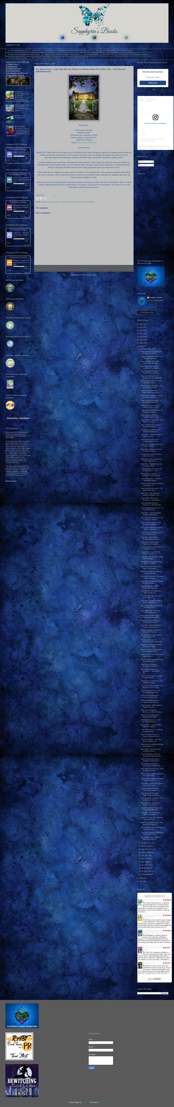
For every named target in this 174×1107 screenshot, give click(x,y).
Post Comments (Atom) (88, 275)
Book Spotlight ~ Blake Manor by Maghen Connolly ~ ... (151, 706)
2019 (141, 346)
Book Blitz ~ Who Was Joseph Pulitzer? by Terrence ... (150, 611)
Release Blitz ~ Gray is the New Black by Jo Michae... (151, 726)
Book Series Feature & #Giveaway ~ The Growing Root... (152, 528)
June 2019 (144, 858)
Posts (141, 161)
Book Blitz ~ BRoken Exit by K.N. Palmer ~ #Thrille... (152, 445)
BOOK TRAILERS (108, 54)
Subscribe (152, 83)
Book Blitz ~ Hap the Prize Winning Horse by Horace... (150, 538)
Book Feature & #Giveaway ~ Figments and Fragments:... (150, 543)
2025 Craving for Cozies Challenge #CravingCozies (134, 54)
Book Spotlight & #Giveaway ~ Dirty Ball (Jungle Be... (151, 426)
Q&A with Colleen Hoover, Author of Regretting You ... (152, 677)
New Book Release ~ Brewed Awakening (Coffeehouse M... (151, 755)
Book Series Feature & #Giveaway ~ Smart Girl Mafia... (152, 577)
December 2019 (146, 349)
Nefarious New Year (149, 963)
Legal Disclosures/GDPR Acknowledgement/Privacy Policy (62, 54)
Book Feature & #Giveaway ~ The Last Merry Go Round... (152, 518)
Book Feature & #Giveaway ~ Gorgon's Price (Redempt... (150, 372)
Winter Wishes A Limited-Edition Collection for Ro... (151, 455)
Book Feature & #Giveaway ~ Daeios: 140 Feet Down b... (150, 735)
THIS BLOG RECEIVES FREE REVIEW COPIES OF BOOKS (114, 50)
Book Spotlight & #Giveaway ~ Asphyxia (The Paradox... (151, 701)
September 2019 (146, 849)
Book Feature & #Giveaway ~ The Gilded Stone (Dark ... (152, 489)
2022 (141, 337)
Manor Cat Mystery (87, 202)
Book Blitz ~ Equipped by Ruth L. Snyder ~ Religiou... (152, 601)
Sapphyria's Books (156, 297)
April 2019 (145, 865)
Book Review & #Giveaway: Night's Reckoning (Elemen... (151, 794)
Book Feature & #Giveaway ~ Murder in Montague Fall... (150, 616)
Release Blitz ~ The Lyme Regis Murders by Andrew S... (151, 838)
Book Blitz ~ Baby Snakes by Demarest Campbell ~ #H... (150, 494)
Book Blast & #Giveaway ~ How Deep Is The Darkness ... (151, 567)
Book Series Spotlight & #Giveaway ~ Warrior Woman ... (152, 711)
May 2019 (144, 862)
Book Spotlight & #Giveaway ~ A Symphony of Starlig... (151, 411)
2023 (141, 333)
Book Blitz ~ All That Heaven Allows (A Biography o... (150, 813)
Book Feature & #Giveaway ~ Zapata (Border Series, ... (150, 716)
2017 (141, 881)
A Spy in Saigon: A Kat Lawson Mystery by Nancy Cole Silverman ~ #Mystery (22, 107)
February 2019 (146, 871)
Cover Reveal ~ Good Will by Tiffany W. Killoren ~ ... (150, 553)
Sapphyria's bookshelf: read (154, 896)
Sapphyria (16, 152)
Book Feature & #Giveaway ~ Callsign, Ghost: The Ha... (150, 440)
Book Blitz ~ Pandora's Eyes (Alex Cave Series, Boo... (152, 465)
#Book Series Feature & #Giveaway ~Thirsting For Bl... (151, 641)
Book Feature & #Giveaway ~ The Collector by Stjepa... (152, 682)
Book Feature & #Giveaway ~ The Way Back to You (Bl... (152, 386)
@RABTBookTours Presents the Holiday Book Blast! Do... (151, 809)
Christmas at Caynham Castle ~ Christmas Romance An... (151, 430)
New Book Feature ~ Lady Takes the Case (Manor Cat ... (151, 740)
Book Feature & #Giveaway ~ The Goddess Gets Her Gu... (152, 799)
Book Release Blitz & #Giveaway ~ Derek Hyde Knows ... (151, 460)
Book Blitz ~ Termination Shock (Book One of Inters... (151, 450)
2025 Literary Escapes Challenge (17, 58)
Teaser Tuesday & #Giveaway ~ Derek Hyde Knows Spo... (151, 691)
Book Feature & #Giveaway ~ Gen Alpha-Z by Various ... (152, 421)
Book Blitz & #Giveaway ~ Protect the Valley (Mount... (152, 582)
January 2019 (145, 874)
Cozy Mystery (65, 202)
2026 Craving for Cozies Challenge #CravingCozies (46, 58)
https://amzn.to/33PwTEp (87, 143)
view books (26, 162)
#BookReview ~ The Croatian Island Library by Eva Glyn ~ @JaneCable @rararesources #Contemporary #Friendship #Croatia (17, 96)
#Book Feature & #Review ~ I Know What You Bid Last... (150, 391)
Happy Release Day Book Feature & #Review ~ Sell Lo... (151, 352)
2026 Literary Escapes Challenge (75, 58)
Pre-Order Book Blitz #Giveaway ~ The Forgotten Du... (152, 597)
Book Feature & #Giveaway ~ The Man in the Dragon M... (152, 823)
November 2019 (146, 843)
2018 (141, 878)
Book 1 (56, 202)
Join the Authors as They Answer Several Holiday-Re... (151, 650)
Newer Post (41, 268)
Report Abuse (11, 481)
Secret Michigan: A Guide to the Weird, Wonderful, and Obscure (153, 931)
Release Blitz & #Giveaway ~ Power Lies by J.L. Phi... (150, 696)
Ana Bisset (146, 951)
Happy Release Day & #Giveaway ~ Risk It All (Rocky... (152, 357)
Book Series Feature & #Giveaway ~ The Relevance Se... (152, 548)
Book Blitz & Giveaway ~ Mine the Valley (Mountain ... (151, 721)
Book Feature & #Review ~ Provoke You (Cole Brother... (151, 474)
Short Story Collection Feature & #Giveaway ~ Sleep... (151, 645)
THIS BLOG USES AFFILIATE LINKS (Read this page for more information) (68, 50)
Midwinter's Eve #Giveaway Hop (20, 116)
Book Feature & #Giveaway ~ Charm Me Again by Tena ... (150, 416)
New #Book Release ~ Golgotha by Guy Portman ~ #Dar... (152, 833)
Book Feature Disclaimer (91, 54)
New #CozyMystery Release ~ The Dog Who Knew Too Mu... (152, 686)
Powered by (152, 89)
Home (84, 268)
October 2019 (145, 846)
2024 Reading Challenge (18, 202)
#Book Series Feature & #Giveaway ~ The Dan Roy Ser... (150, 671)
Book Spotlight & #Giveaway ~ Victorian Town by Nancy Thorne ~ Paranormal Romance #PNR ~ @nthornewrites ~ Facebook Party (18, 131)
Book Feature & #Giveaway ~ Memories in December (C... (151, 760)
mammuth (85, 1102)
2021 (141, 340)
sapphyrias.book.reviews (156, 146)
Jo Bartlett (146, 918)
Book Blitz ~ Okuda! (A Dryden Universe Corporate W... (151, 514)
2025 (141, 327)
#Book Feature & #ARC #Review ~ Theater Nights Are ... (151, 572)
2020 (141, 343)
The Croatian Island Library (151, 900)
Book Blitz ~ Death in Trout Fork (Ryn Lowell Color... (151, 784)
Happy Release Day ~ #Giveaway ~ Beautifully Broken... (151, 479)
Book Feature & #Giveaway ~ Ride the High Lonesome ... (152, 769)
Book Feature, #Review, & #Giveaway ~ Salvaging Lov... (151, 499)
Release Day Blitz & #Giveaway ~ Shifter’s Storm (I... (152, 636)
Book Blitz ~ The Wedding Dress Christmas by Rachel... (151, 626)
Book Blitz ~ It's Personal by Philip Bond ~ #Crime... (152, 558)
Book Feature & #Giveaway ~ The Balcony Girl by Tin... (152, 533)
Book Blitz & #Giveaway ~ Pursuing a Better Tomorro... (151, 665)
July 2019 (144, 855)
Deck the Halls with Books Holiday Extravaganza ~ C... (152, 745)
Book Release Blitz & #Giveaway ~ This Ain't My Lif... (151, 592)
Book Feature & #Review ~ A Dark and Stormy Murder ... (152, 396)
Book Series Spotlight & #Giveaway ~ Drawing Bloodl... (152, 377)
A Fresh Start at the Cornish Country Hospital (151, 916)
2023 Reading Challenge (18, 230)
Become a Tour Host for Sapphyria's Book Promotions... (24, 54)
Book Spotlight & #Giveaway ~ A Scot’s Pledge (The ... (151, 509)
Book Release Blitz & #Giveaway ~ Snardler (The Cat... (151, 606)
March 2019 (145, 868)
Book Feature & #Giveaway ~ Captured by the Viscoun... (150, 406)
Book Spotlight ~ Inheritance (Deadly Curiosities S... (150, 804)
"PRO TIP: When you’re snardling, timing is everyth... (152, 730)
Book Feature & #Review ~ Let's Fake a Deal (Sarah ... (151, 382)
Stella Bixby (147, 964)
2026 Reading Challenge (18, 149)
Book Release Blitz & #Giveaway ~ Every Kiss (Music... (151, 562)
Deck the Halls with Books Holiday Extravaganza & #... (152, 655)
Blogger (102, 1102)
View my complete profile (155, 300)
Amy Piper (146, 933)
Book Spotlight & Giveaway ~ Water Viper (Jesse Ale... (150, 587)
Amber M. (142, 146)
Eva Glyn (146, 901)
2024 (141, 330)
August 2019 (145, 852)
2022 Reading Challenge (18, 257)
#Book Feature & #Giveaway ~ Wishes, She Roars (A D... (151, 621)
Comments (143, 165)
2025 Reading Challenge (18, 174)
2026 (141, 324)
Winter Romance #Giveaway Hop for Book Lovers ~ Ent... (151, 470)
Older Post (127, 268)
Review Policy (36, 50)
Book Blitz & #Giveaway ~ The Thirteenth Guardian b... (151, 523)
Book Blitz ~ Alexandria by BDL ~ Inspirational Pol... (152, 435)
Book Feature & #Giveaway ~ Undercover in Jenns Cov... (150, 789)
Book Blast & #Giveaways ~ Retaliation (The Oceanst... (150, 367)
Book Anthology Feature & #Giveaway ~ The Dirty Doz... (151, 504)
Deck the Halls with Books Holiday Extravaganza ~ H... (152, 484)
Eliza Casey (75, 202)
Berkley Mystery (47, 202)
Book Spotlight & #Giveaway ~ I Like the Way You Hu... (151, 631)
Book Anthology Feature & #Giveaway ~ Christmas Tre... (151, 765)
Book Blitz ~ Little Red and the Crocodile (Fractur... (151, 750)
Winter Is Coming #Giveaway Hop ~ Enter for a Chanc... (152, 818)
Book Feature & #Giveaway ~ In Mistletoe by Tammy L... (151, 401)
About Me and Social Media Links (18, 50)
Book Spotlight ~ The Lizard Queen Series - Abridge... (150, 362)
